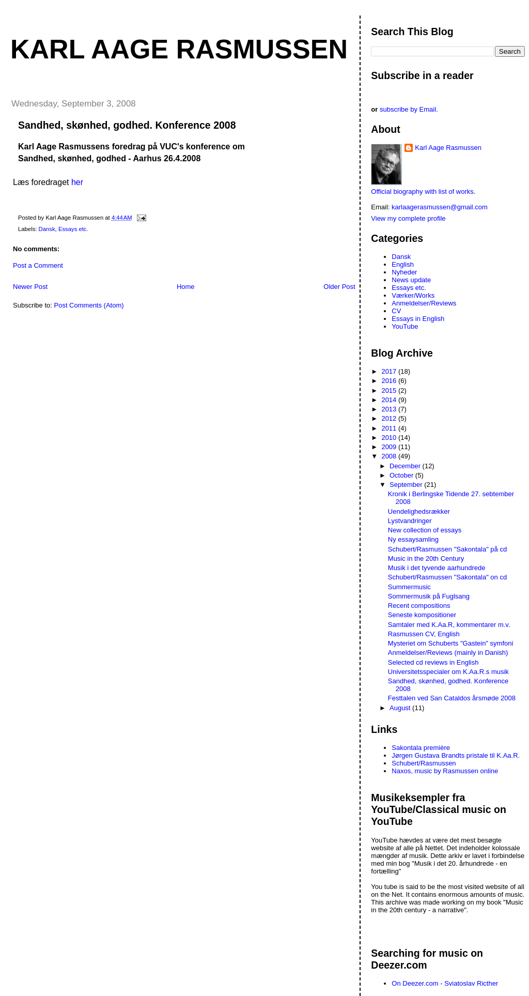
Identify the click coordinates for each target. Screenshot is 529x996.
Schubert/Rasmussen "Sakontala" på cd (447, 549)
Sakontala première (421, 748)
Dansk (47, 229)
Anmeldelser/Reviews (424, 303)
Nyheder (404, 272)
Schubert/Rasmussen (424, 763)
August (401, 708)
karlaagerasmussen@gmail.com (440, 207)
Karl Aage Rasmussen (179, 49)
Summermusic (409, 587)
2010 (389, 437)
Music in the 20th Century (426, 558)
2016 (389, 381)
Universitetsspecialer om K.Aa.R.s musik (448, 672)
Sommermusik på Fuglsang (429, 596)
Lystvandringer (410, 521)
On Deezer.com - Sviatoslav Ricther (445, 983)
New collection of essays (424, 530)
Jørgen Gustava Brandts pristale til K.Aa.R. (456, 755)
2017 (389, 371)
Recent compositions (419, 605)
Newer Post (30, 286)
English (403, 264)
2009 (389, 447)
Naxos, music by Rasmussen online (445, 771)
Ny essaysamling (413, 539)
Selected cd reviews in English (433, 662)
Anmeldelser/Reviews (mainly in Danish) (448, 652)
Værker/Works (413, 295)
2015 (389, 390)
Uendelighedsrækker (419, 511)
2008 (389, 456)
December (406, 466)
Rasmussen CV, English (424, 634)
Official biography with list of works (422, 191)
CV (396, 311)
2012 (389, 418)
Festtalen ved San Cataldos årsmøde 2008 (452, 698)
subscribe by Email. (409, 109)
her (77, 182)
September (407, 484)
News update (411, 280)
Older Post (339, 286)
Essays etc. (73, 229)
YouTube (405, 326)
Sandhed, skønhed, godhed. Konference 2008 (127, 125)
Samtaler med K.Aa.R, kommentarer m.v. (449, 625)
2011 (389, 428)
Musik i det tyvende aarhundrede (437, 568)
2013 (389, 409)
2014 (389, 400)
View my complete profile (408, 218)
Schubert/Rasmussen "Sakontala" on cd (447, 577)
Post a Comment (38, 265)
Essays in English (418, 319)
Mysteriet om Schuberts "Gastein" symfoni (451, 643)
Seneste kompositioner (422, 615)
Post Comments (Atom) (89, 305)
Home (186, 286)
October (402, 475)
